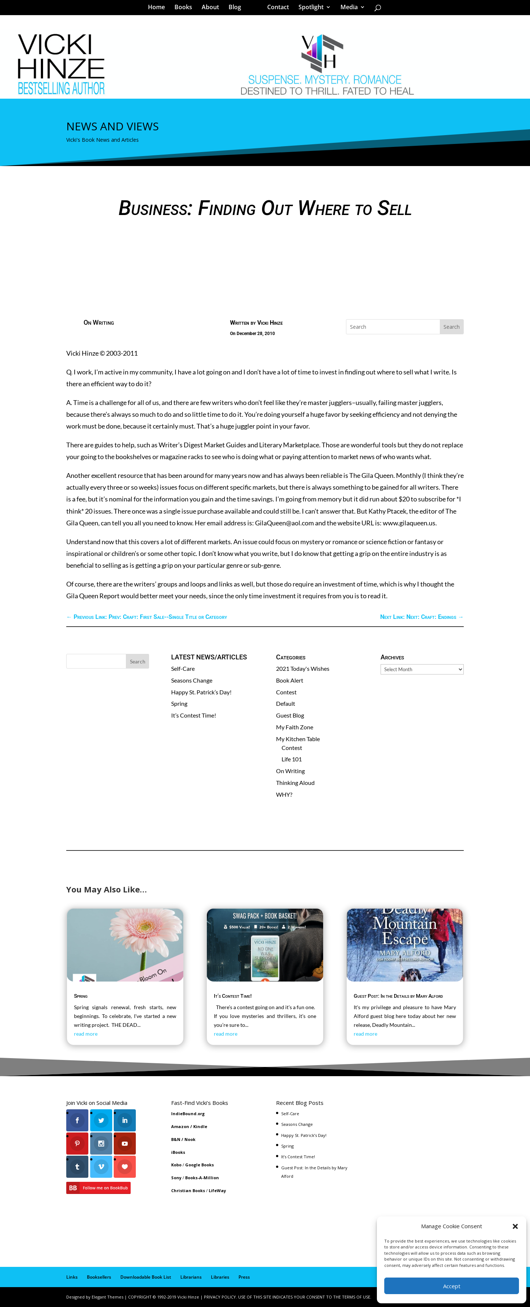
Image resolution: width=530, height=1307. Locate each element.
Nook (189, 1139)
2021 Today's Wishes (302, 668)
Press (244, 1277)
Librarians (191, 1277)
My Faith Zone (294, 726)
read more (86, 1034)
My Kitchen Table (298, 738)
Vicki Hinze (270, 322)
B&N (175, 1139)
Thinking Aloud (295, 782)
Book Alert (289, 680)
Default (285, 703)
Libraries (220, 1277)
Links (72, 1277)
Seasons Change (191, 680)
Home (159, 9)
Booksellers (99, 1277)
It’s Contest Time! (193, 715)
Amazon (180, 1126)
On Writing (99, 322)
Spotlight (308, 9)
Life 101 (292, 758)
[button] (515, 1226)
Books (186, 9)
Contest (286, 691)
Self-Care (183, 668)
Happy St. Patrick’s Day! (201, 691)
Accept (451, 1286)
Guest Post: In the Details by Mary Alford (398, 996)
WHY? (284, 794)
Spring (179, 703)
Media (346, 9)
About (213, 9)
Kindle (200, 1126)
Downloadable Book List (145, 1277)
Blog (237, 9)
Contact (275, 9)
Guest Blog (290, 715)
